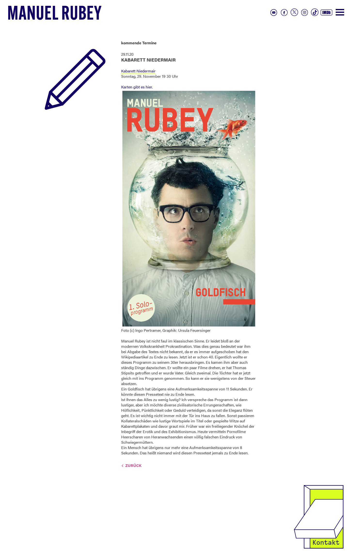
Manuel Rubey (54, 14)
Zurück (133, 465)
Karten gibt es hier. (137, 87)
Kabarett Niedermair (138, 71)
